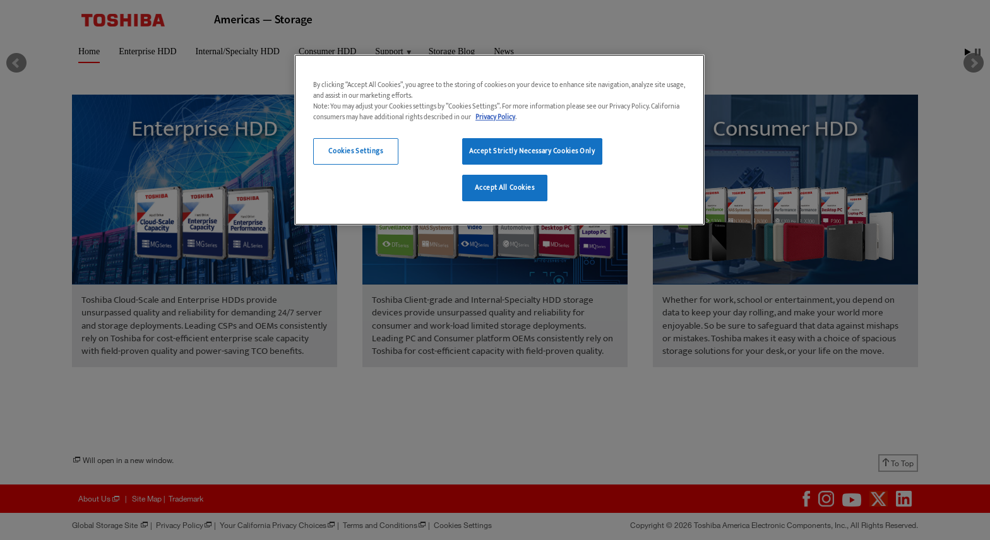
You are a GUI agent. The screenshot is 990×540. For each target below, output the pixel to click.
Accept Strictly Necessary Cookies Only (532, 151)
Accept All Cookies (504, 188)
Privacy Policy (495, 117)
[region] (499, 139)
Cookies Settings (355, 151)
